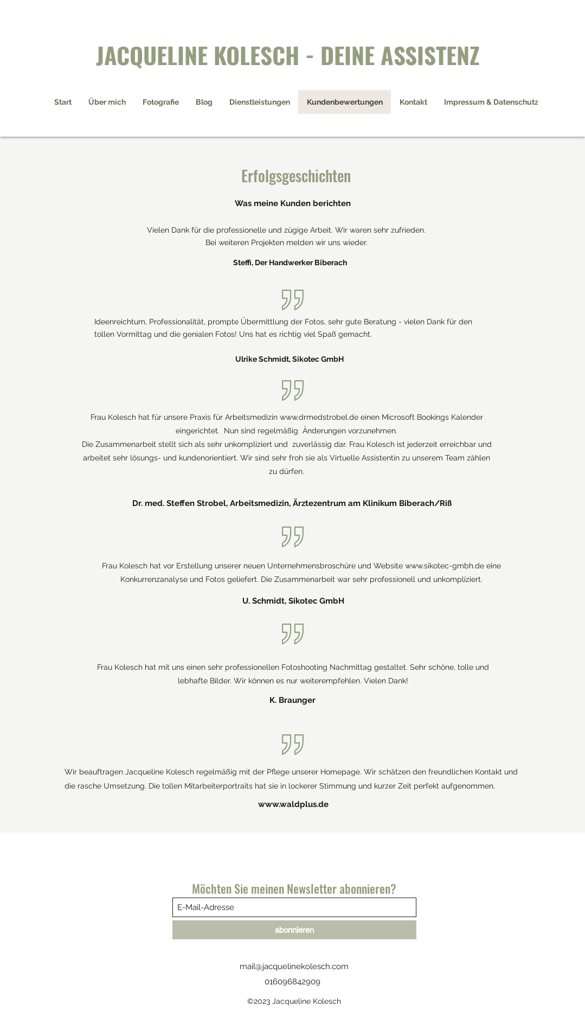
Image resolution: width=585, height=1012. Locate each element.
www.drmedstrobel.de (319, 417)
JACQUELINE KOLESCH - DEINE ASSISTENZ (288, 54)
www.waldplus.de (293, 804)
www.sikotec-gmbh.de (444, 565)
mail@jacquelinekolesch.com (294, 966)
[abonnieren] (294, 929)
